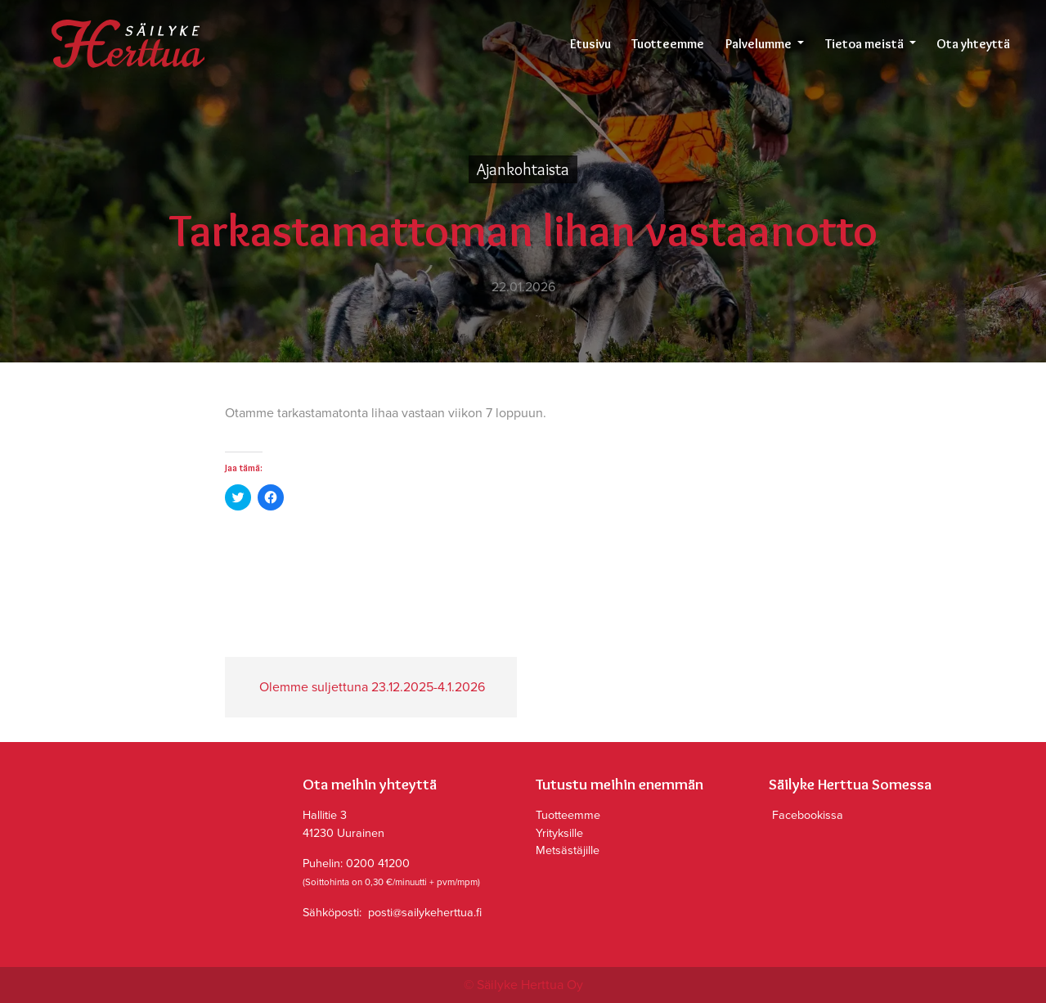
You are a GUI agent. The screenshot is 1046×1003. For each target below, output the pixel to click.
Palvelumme (759, 44)
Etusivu (590, 44)
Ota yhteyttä (973, 44)
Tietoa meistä (865, 44)
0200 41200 (378, 863)
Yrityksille (559, 833)
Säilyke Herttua (127, 44)
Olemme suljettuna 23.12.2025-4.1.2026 (370, 687)
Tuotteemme (667, 44)
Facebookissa (806, 815)
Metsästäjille (567, 850)
